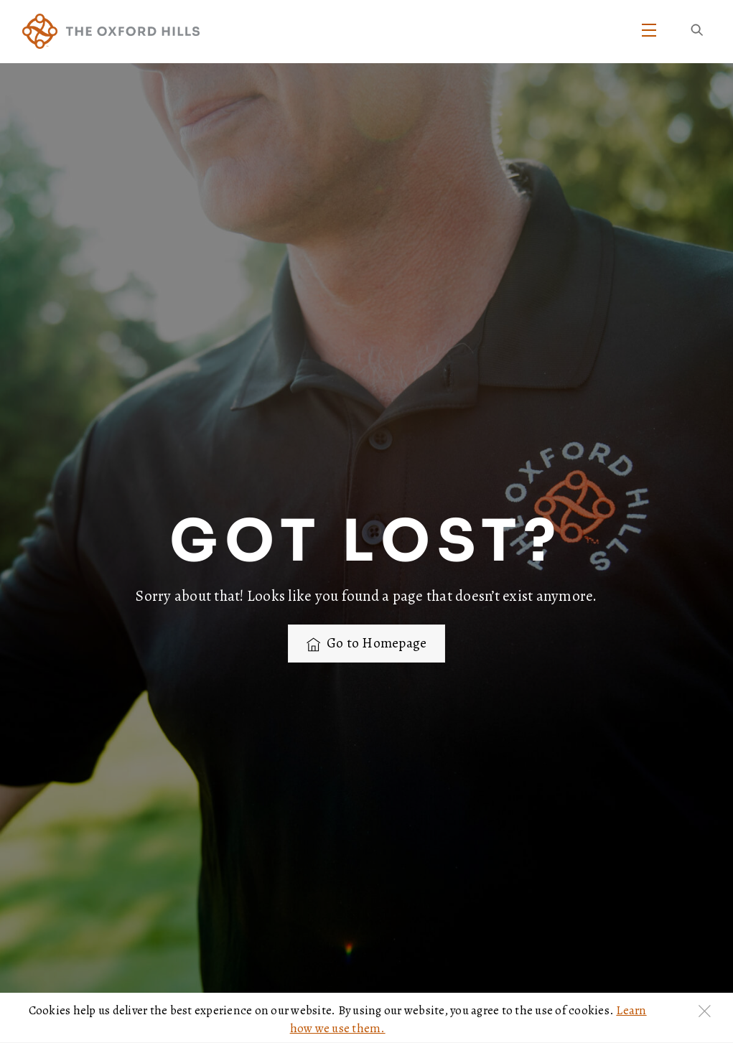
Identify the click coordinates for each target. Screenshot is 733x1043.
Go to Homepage (367, 643)
